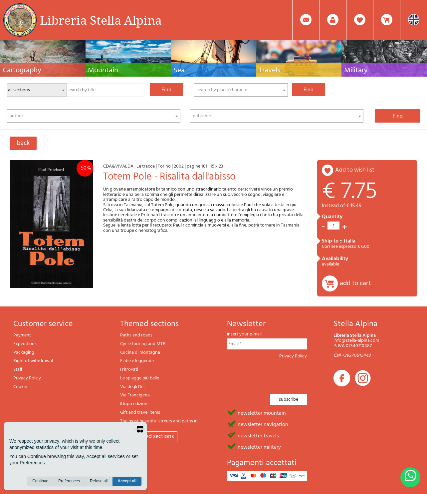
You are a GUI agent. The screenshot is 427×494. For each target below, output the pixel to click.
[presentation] (277, 374)
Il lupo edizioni (134, 403)
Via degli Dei (132, 386)
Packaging (23, 352)
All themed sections (149, 436)
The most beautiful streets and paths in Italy (159, 424)
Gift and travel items (140, 412)
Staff (17, 369)
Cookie (20, 386)
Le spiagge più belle (139, 378)
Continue (40, 481)
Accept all (126, 481)
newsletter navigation (263, 424)
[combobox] (241, 90)
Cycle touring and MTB (142, 343)
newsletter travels (258, 435)
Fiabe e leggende (137, 360)
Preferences (69, 481)
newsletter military (259, 446)
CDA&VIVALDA (118, 166)
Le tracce (145, 166)
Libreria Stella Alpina (101, 20)
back (23, 143)
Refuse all (98, 481)
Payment (22, 335)
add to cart (355, 283)
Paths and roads (136, 335)
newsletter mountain (262, 412)
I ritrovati (129, 369)
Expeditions (25, 343)
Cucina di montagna (140, 352)
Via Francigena (135, 395)
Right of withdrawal (33, 360)
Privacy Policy (27, 378)
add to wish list (354, 170)
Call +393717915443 (352, 355)
